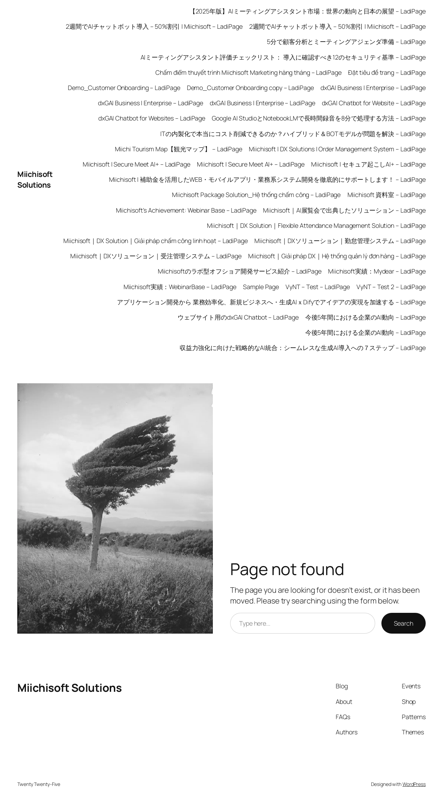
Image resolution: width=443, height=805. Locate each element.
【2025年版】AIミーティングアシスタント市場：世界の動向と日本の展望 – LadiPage (307, 11)
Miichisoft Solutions (34, 179)
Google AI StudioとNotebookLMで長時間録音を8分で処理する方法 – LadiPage (319, 118)
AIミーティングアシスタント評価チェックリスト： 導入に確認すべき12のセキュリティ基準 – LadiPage (283, 57)
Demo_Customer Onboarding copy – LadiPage (250, 87)
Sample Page (261, 287)
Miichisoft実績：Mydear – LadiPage (377, 271)
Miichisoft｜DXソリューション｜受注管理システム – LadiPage (156, 256)
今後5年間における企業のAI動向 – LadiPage (365, 317)
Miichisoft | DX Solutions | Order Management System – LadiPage (337, 149)
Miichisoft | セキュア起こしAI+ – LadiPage (368, 164)
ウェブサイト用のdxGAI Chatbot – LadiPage (238, 317)
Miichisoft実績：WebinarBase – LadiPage (180, 287)
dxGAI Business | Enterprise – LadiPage (373, 87)
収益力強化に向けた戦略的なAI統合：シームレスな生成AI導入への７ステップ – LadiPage (303, 347)
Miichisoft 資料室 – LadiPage (386, 194)
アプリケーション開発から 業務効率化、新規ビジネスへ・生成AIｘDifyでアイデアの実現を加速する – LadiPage (271, 302)
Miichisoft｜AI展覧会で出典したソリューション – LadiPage (344, 210)
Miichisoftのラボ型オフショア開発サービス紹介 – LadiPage (240, 271)
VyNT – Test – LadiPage (318, 287)
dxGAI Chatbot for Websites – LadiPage (151, 118)
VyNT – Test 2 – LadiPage (391, 287)
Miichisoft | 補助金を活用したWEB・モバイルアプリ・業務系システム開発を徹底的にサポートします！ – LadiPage (267, 179)
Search (403, 623)
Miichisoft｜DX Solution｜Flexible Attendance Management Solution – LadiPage (316, 225)
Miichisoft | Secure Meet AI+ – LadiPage (136, 164)
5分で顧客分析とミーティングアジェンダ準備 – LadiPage (346, 41)
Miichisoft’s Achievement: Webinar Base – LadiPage (186, 210)
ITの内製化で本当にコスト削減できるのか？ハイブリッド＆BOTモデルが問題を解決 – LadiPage (293, 133)
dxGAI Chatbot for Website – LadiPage (374, 103)
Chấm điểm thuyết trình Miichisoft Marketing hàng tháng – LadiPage (248, 72)
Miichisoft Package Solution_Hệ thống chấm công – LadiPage (256, 194)
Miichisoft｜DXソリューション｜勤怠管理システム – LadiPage (340, 240)
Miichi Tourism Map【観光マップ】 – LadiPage (178, 149)
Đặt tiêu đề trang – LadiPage (387, 72)
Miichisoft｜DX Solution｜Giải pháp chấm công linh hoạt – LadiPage (155, 240)
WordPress (414, 784)
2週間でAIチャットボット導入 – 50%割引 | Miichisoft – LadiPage (154, 26)
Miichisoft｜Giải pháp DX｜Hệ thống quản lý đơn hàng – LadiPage (337, 256)
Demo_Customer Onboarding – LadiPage (124, 87)
